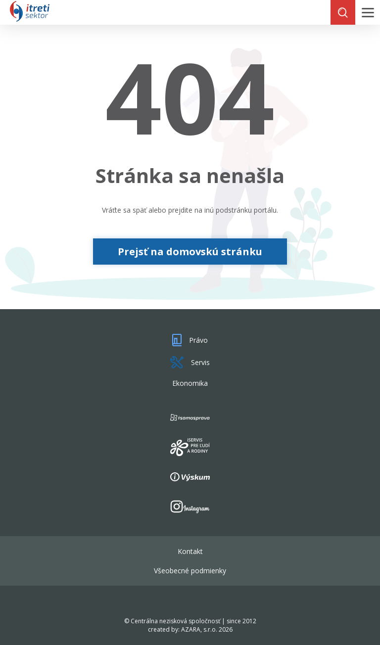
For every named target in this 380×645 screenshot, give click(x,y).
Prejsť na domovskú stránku (190, 251)
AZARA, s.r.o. (199, 629)
